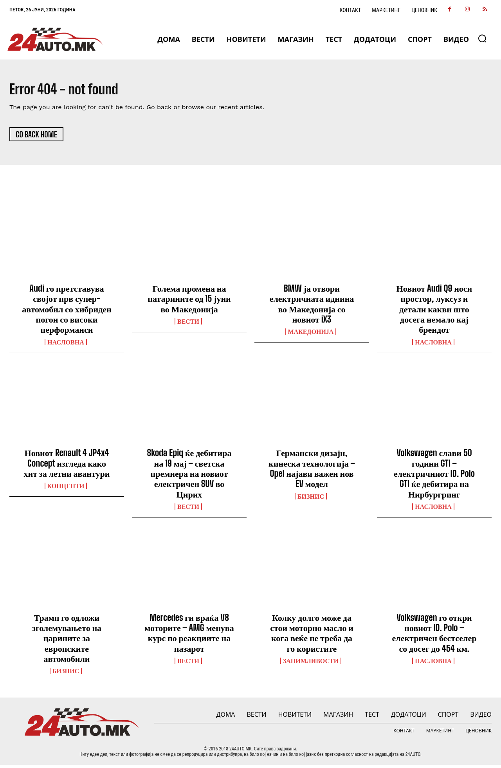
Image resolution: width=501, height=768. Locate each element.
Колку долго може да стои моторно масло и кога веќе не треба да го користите (311, 636)
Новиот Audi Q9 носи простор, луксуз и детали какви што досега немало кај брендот (434, 312)
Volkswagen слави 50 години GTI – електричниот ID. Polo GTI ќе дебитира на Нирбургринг (434, 477)
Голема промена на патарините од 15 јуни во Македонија (189, 301)
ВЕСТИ (188, 324)
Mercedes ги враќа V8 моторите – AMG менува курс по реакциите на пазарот (189, 636)
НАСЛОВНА (65, 345)
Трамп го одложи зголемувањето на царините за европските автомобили (66, 641)
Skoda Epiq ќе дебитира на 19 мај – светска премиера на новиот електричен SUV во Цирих (189, 477)
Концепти (66, 489)
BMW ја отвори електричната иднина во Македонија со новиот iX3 (312, 307)
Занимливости (311, 664)
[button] (482, 38)
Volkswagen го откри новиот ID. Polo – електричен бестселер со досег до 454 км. (434, 636)
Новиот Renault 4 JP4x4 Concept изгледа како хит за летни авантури (67, 466)
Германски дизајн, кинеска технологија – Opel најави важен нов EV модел (312, 471)
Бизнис (310, 499)
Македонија (311, 335)
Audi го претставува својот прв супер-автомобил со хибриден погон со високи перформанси (67, 312)
